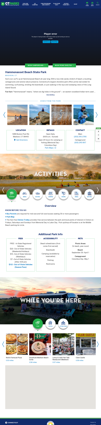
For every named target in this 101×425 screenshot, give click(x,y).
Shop (75, 4)
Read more (49, 95)
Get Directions (22, 140)
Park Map (10, 217)
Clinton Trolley (23, 220)
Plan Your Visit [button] (56, 4)
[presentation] (11, 195)
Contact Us (93, 422)
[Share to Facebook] (98, 131)
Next (97, 115)
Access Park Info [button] (66, 4)
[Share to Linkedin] (98, 138)
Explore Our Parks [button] (25, 4)
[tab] (12, 194)
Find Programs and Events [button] (46, 4)
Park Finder (87, 5)
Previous (4, 115)
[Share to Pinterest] (98, 135)
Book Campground (35, 65)
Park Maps (92, 5)
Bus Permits (12, 214)
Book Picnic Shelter (63, 65)
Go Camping (35, 4)
